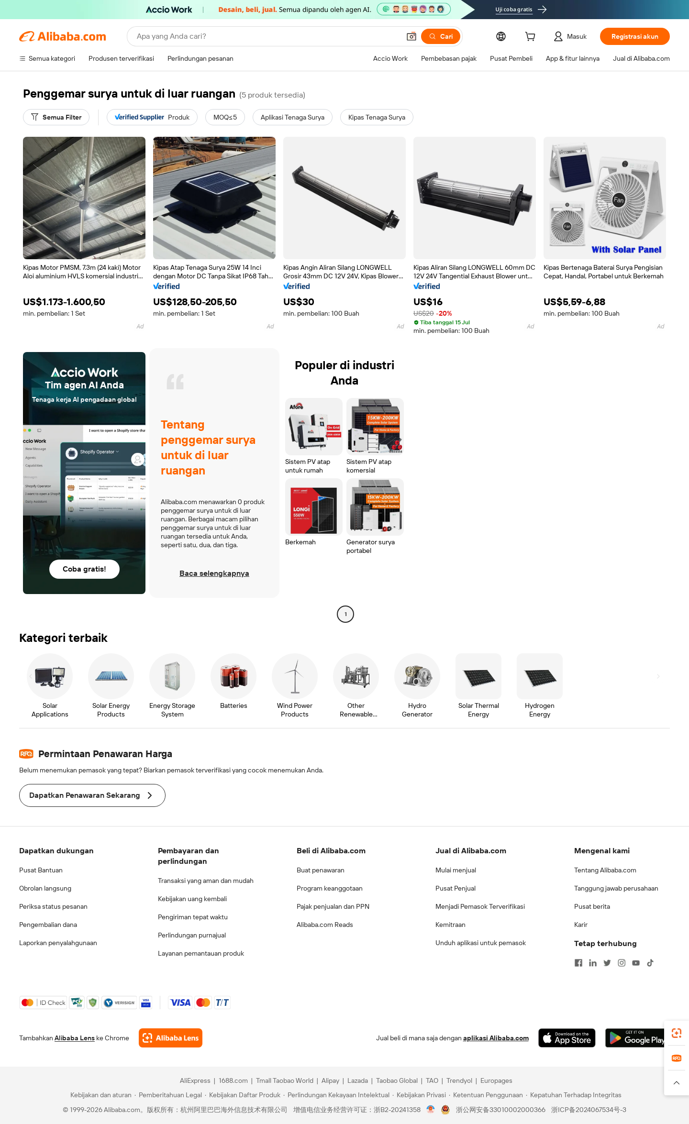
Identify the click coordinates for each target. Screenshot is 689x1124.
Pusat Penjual (455, 888)
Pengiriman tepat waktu (193, 917)
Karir (581, 924)
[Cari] (440, 36)
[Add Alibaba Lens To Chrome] (170, 1037)
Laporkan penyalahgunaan (58, 943)
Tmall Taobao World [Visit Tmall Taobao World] (284, 1080)
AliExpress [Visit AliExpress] (195, 1080)
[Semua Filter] (56, 117)
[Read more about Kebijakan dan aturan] (99, 1095)
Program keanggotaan (330, 888)
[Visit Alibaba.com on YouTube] (636, 963)
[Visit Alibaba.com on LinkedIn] (593, 963)
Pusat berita (592, 906)
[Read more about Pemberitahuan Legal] (168, 1095)
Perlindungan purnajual (192, 935)
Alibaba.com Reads (325, 924)
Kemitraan (450, 924)
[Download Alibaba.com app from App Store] (567, 1037)
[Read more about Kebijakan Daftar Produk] (242, 1095)
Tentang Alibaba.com (605, 870)
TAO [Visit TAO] (432, 1080)
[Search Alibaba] (267, 36)
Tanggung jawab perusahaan (616, 888)
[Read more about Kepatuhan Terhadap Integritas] (574, 1095)
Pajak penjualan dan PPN (333, 906)
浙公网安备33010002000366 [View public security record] (500, 1109)
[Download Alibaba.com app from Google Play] (637, 1037)
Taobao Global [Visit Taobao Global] (397, 1080)
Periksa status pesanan (53, 906)
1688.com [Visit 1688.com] (233, 1080)
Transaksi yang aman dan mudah (206, 880)
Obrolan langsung (45, 888)
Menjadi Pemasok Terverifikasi (480, 906)
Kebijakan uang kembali (192, 899)
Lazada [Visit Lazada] (357, 1080)
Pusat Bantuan (41, 870)
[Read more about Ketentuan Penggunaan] (486, 1095)
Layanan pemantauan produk (201, 953)
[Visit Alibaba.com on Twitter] (607, 963)
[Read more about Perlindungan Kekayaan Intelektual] (336, 1095)
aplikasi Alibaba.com (496, 1038)
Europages (496, 1080)
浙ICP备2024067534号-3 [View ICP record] (588, 1109)
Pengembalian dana (48, 924)
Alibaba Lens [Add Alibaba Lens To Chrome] (75, 1038)
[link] (676, 1033)
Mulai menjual (455, 870)
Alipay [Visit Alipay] (330, 1080)
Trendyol (459, 1080)
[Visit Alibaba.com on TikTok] (650, 963)
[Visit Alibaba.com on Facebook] (578, 963)
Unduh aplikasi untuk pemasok (480, 943)
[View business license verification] (430, 1109)
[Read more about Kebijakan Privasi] (419, 1095)
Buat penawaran (320, 870)
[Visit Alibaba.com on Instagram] (621, 963)
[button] (411, 36)
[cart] (532, 38)
